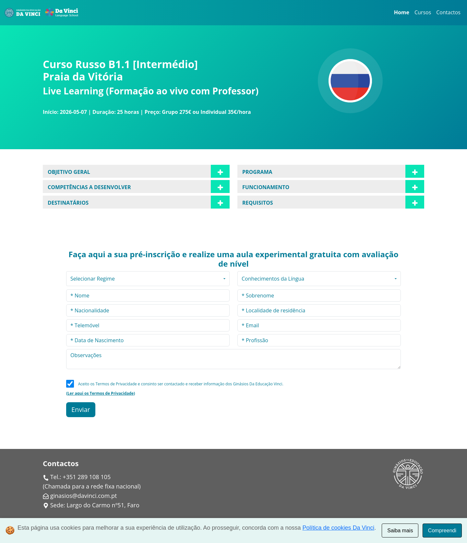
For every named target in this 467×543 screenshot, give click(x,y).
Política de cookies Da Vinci (339, 528)
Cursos (422, 12)
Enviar (80, 409)
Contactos (448, 12)
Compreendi (442, 530)
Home (401, 12)
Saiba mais (400, 530)
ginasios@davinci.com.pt (83, 496)
